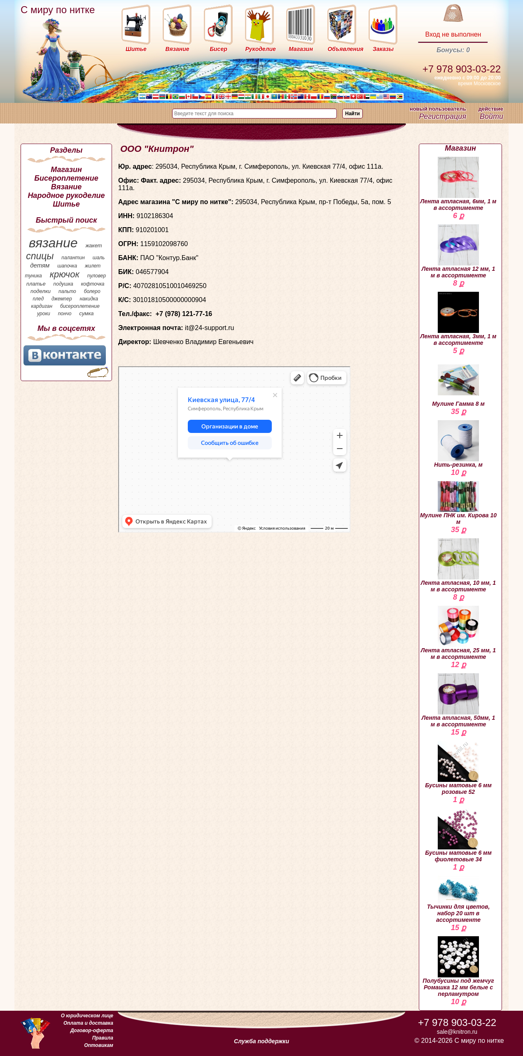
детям (39, 265)
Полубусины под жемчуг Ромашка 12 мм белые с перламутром (458, 966)
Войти (491, 116)
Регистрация (442, 116)
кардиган (41, 306)
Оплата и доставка (88, 1023)
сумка (86, 313)
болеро (92, 291)
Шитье (66, 204)
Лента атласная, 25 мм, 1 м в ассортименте (458, 633)
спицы (40, 256)
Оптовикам (98, 1045)
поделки (40, 291)
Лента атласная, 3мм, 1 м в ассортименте (458, 319)
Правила (102, 1038)
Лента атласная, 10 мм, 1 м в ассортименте (458, 565)
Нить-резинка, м (458, 444)
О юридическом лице (87, 1016)
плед (38, 299)
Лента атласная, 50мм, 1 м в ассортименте (458, 700)
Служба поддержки (261, 1041)
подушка (63, 284)
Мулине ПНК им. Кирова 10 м (458, 503)
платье (36, 284)
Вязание (66, 187)
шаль (99, 258)
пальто (67, 291)
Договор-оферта (91, 1030)
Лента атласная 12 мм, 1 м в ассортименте (458, 251)
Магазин (66, 169)
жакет (93, 245)
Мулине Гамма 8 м (458, 383)
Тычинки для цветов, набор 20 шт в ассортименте (458, 899)
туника (33, 276)
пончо (65, 313)
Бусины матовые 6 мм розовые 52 (458, 768)
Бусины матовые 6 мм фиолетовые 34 (458, 835)
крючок (64, 274)
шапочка (67, 266)
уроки (43, 313)
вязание (53, 242)
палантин (73, 258)
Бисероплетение (66, 178)
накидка (89, 299)
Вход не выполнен (453, 34)
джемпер (61, 299)
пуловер (96, 276)
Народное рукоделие (66, 195)
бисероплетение (80, 306)
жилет (92, 266)
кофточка (93, 284)
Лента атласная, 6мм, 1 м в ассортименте (458, 184)
